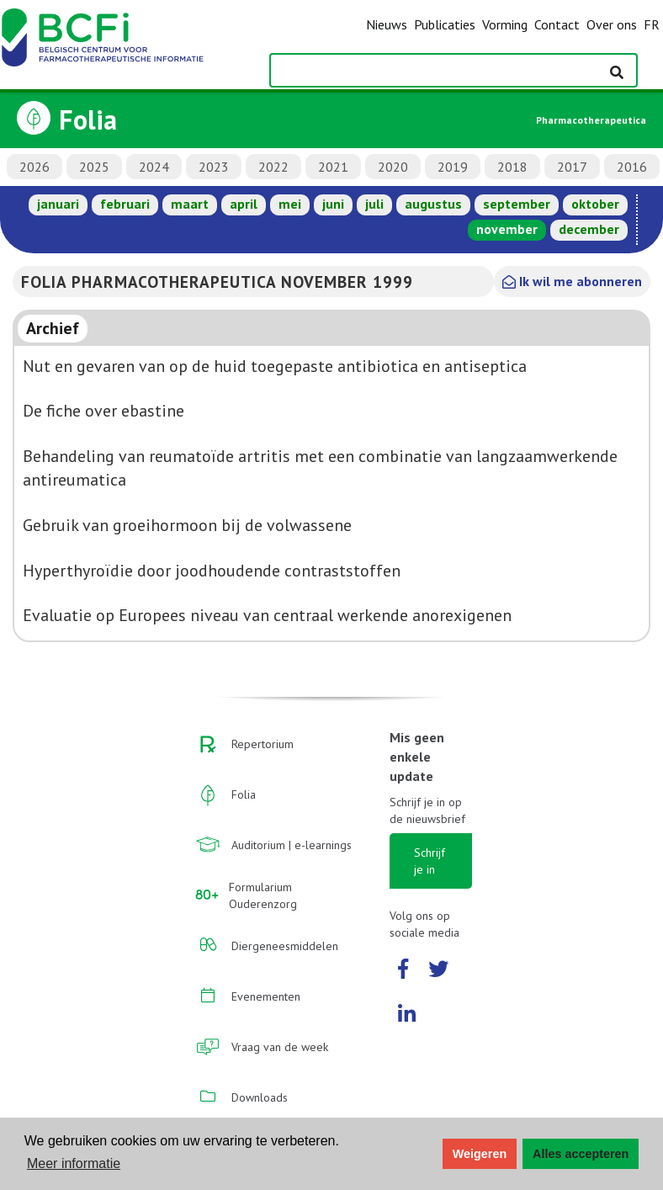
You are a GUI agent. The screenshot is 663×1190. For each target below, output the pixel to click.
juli (374, 203)
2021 (333, 166)
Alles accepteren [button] (581, 1154)
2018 (512, 166)
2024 (154, 166)
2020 (393, 166)
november (507, 228)
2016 (632, 166)
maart (190, 203)
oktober (595, 203)
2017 (572, 166)
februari (125, 203)
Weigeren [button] (480, 1154)
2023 (214, 166)
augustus (433, 203)
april (243, 203)
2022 (273, 166)
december (589, 228)
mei (289, 203)
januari (58, 203)
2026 (34, 166)
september (516, 203)
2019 (453, 166)
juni (333, 203)
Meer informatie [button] (73, 1163)
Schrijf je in (429, 861)
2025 (94, 166)
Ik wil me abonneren (572, 281)
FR (652, 24)
